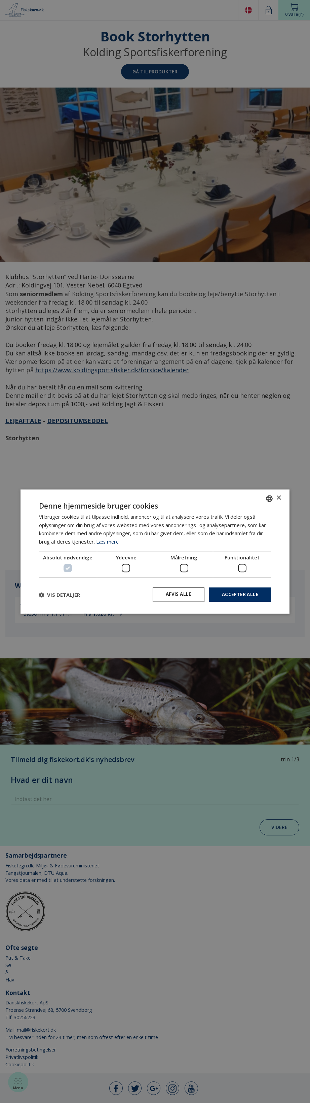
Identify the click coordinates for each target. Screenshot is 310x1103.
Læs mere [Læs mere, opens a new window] (108, 541)
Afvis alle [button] (175, 594)
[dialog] (155, 551)
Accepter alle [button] (239, 594)
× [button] (278, 497)
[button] (59, 595)
